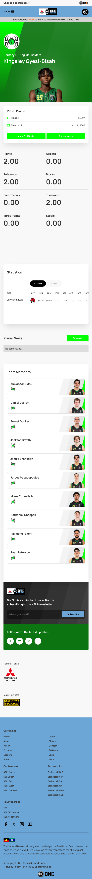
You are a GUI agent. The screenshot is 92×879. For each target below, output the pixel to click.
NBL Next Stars (11, 816)
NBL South (8, 776)
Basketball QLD (55, 772)
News (6, 741)
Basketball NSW (56, 790)
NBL (5, 807)
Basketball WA (55, 785)
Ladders (7, 754)
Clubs (52, 736)
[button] (16, 3)
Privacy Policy (13, 866)
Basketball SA (55, 781)
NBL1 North (9, 772)
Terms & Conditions (34, 863)
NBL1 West (8, 785)
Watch (6, 745)
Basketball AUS (55, 794)
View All (77, 338)
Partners (53, 750)
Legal (51, 754)
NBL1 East (8, 781)
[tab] (38, 283)
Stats (6, 759)
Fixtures (7, 750)
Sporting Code (43, 866)
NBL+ (51, 759)
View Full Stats (26, 136)
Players (52, 741)
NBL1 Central (10, 790)
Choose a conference (15, 2)
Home (6, 736)
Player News (66, 136)
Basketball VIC (55, 776)
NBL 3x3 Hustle (11, 812)
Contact (53, 745)
